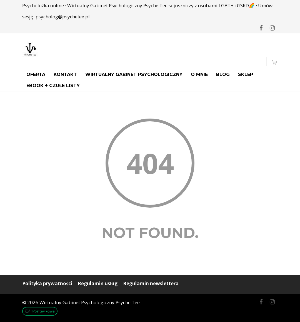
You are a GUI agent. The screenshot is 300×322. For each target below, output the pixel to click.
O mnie (199, 74)
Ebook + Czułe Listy (53, 85)
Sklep (245, 74)
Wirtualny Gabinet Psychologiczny (133, 74)
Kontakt (65, 74)
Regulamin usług (98, 283)
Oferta (35, 74)
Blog (223, 74)
